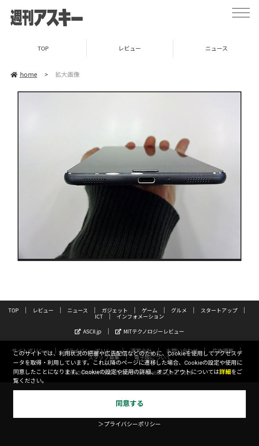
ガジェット (115, 310)
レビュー (129, 48)
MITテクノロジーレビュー (149, 331)
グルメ (179, 310)
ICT (99, 316)
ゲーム (149, 310)
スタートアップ (219, 310)
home (24, 74)
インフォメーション (140, 316)
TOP (43, 48)
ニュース (77, 310)
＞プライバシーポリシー (129, 424)
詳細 (225, 372)
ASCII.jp (88, 331)
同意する (130, 403)
